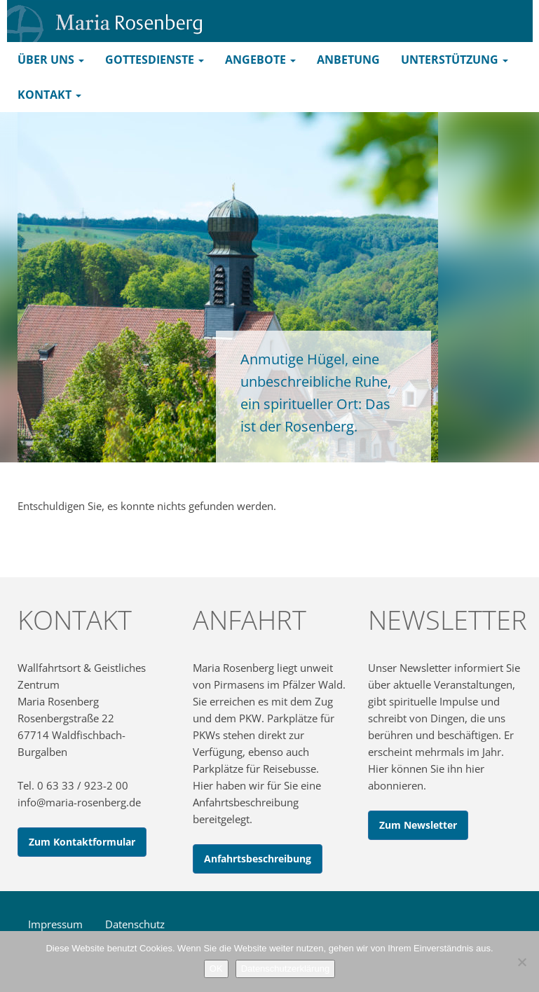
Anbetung (348, 59)
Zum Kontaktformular (82, 841)
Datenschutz (135, 924)
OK (216, 968)
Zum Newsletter (418, 825)
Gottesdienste (154, 59)
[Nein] (521, 962)
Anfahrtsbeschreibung (257, 858)
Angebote (260, 59)
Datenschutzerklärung (285, 968)
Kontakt (49, 94)
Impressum (55, 924)
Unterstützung (454, 59)
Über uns (51, 59)
